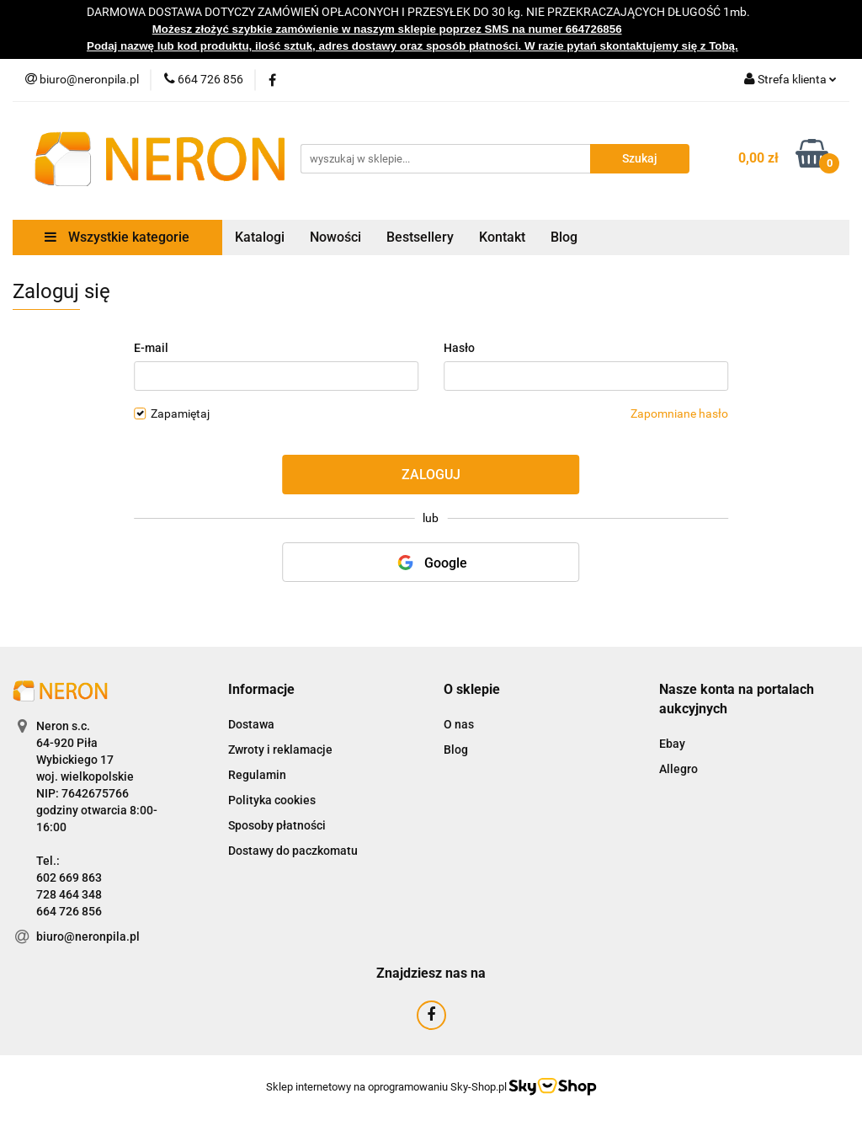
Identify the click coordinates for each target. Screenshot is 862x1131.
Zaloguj (431, 475)
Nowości (335, 237)
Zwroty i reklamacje (280, 749)
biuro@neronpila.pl (88, 936)
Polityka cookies (272, 800)
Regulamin (257, 775)
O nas (459, 724)
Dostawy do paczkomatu (293, 850)
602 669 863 (69, 877)
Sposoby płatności (277, 825)
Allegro (678, 769)
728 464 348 (69, 894)
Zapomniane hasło (679, 413)
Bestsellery (420, 237)
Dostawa (251, 724)
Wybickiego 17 (75, 759)
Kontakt (502, 237)
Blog (564, 237)
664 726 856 (69, 911)
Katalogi (260, 237)
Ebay (672, 743)
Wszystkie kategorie (117, 237)
